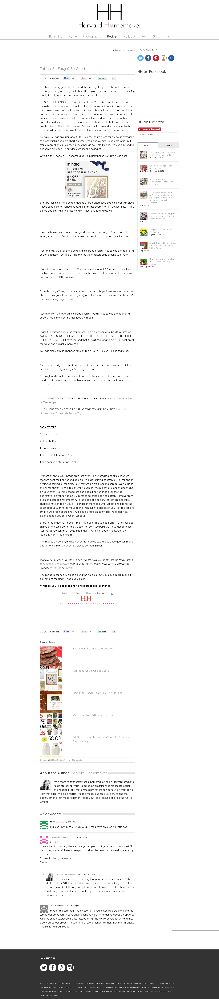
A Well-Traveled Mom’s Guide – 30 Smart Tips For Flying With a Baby (163, 245)
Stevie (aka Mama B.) (59, 837)
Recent (169, 145)
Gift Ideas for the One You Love (91, 670)
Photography (92, 36)
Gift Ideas (53, 760)
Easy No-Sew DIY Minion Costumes (160, 230)
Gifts (156, 36)
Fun (144, 36)
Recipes (112, 36)
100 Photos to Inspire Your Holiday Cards (161, 167)
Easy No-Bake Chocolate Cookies (93, 648)
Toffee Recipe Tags (61, 125)
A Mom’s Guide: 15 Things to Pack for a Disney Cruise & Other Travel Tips (162, 216)
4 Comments (77, 760)
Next (130, 50)
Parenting (56, 36)
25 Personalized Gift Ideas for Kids (93, 715)
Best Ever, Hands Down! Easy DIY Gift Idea (97, 692)
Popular (147, 145)
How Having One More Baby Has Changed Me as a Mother (162, 261)
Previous (120, 50)
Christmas (44, 760)
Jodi (52, 905)
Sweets (67, 760)
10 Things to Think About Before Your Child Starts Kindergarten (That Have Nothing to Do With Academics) (160, 197)
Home (73, 36)
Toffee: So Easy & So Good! (63, 68)
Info (167, 36)
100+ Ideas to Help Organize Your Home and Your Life (162, 153)
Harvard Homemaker (88, 773)
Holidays (130, 36)
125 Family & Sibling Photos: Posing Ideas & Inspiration (162, 180)
